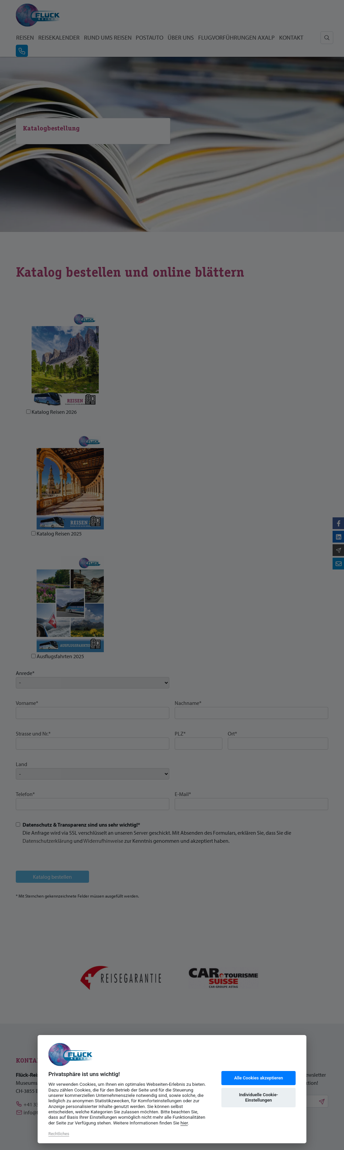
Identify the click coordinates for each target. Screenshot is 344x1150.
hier (184, 1122)
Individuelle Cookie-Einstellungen (258, 1097)
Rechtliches (58, 1134)
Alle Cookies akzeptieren (258, 1077)
